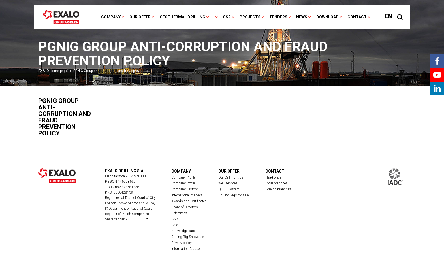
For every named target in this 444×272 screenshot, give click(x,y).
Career (175, 225)
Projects (250, 17)
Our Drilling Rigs (231, 177)
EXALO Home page (53, 71)
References (179, 213)
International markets (187, 195)
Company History (184, 189)
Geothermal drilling (182, 17)
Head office (273, 177)
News (301, 17)
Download (327, 17)
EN (388, 16)
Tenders (278, 17)
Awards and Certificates (189, 201)
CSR (227, 17)
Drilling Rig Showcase (187, 237)
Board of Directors (184, 207)
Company (111, 17)
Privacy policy (181, 243)
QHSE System (229, 189)
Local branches (276, 183)
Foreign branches (278, 189)
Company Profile (183, 177)
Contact (357, 17)
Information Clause (185, 249)
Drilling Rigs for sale (233, 195)
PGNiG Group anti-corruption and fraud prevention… (112, 71)
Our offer (140, 17)
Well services (228, 183)
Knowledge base (183, 231)
